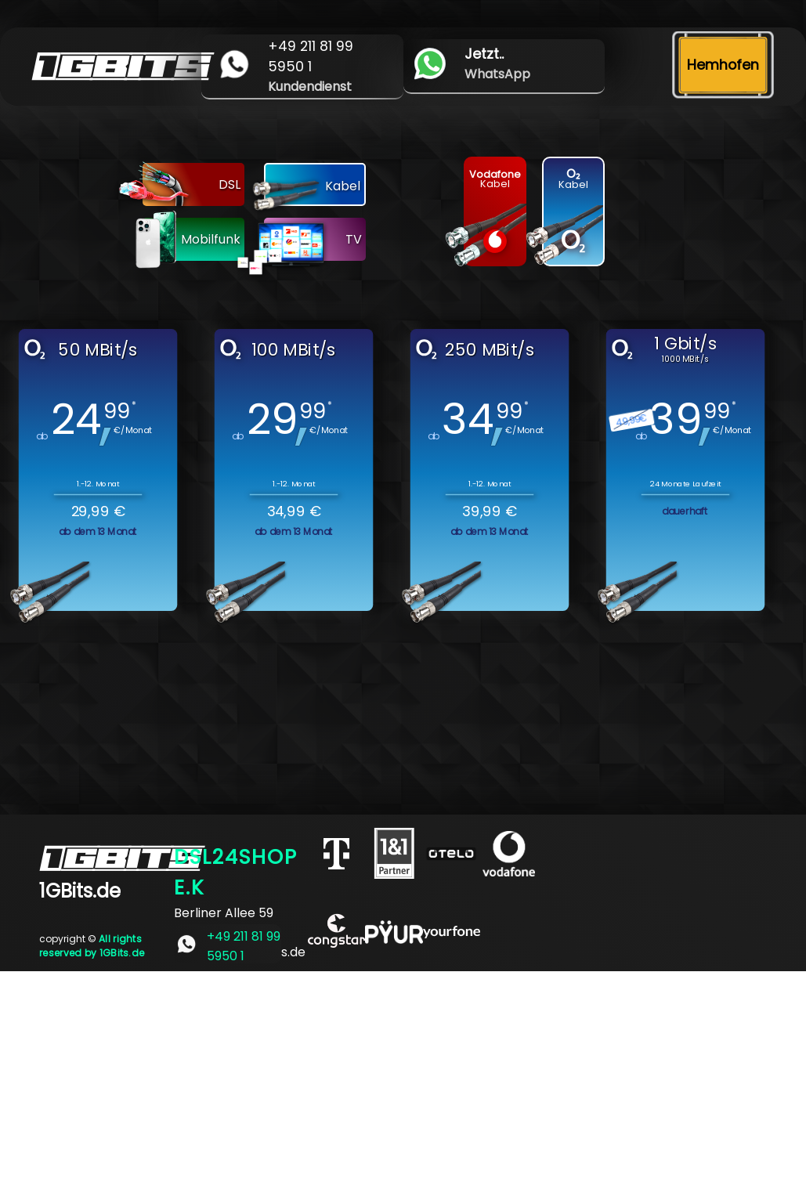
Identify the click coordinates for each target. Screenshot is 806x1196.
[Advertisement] (403, 1081)
